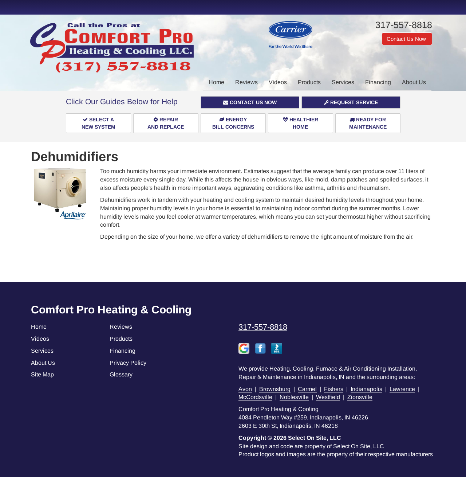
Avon (245, 389)
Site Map (42, 374)
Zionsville (359, 397)
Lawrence (402, 389)
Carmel (307, 389)
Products (309, 82)
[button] (250, 102)
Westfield (328, 397)
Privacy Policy (128, 363)
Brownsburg (275, 389)
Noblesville (294, 397)
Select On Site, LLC (314, 438)
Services (343, 82)
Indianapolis (366, 389)
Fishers (333, 389)
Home (216, 82)
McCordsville (255, 397)
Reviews (246, 82)
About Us (414, 82)
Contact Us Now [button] (407, 39)
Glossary (121, 374)
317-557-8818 (262, 327)
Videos (278, 82)
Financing (378, 82)
